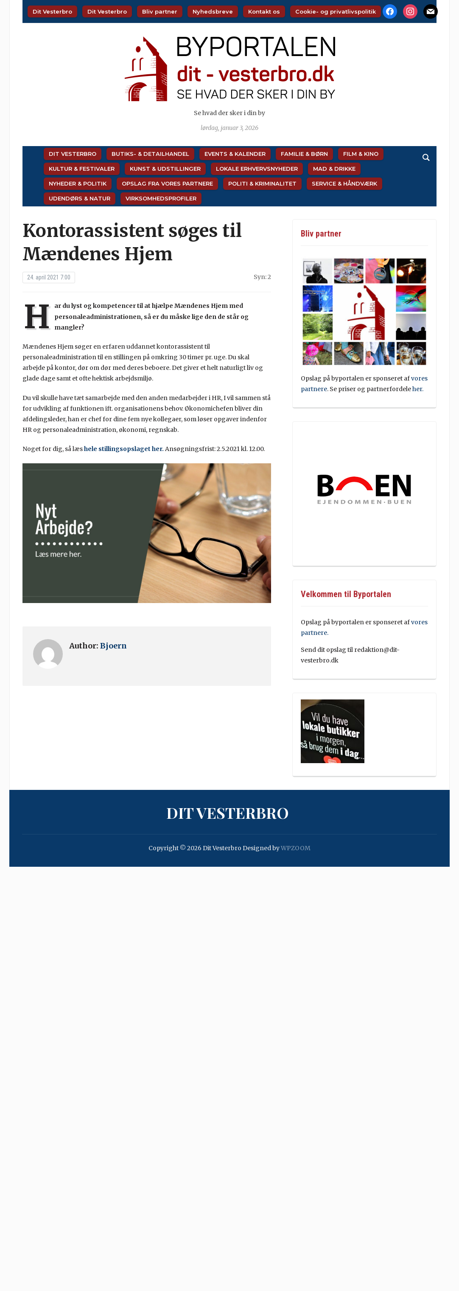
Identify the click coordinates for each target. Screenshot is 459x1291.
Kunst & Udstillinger (165, 168)
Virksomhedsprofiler (161, 198)
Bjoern (113, 646)
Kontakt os (264, 11)
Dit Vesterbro (52, 11)
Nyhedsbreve (213, 11)
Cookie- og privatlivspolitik (335, 11)
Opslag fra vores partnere (167, 183)
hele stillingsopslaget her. (124, 449)
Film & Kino (360, 153)
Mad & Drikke (334, 168)
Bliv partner (159, 11)
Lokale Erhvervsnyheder (257, 168)
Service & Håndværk (344, 183)
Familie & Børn (304, 153)
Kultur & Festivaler (82, 168)
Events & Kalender (235, 153)
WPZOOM (296, 848)
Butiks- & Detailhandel (150, 153)
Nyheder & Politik (77, 183)
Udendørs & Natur (79, 198)
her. (417, 389)
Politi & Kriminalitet (262, 183)
